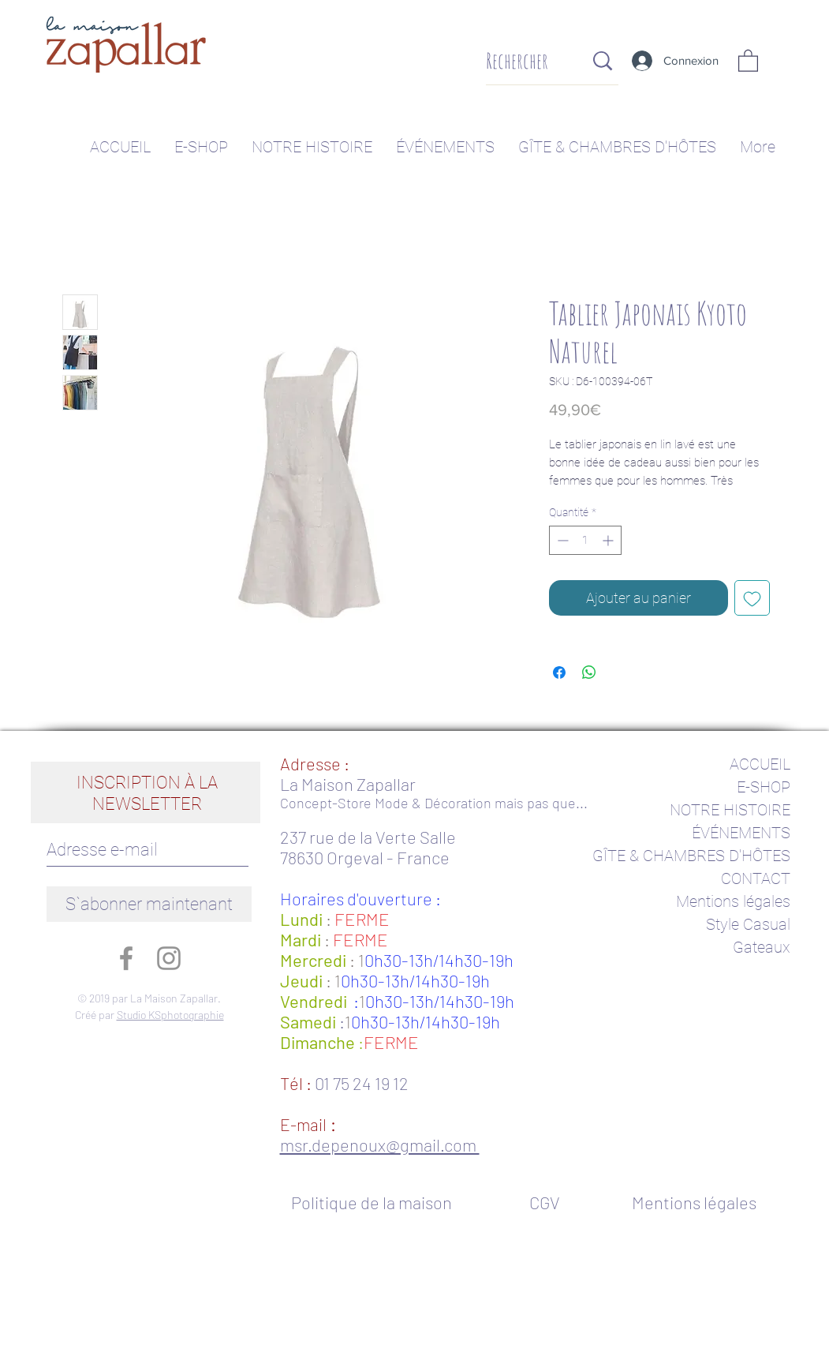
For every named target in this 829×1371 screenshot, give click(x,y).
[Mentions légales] (694, 1202)
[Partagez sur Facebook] (559, 672)
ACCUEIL (760, 764)
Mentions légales (733, 901)
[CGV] (544, 1202)
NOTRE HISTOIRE (730, 809)
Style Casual (748, 924)
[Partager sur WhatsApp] (589, 672)
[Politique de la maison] (380, 1202)
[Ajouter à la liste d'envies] (752, 598)
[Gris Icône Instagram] (169, 958)
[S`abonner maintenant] (149, 904)
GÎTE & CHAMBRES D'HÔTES (691, 855)
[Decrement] (561, 540)
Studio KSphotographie (170, 1014)
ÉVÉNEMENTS (741, 832)
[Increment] (609, 540)
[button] (748, 60)
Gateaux (761, 947)
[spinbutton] (585, 540)
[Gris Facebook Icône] (126, 958)
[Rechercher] (523, 61)
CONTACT (755, 878)
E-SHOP (763, 786)
